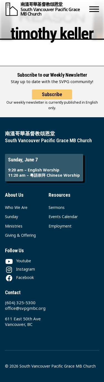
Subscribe (52, 94)
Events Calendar (63, 216)
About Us (14, 195)
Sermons (57, 207)
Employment (60, 226)
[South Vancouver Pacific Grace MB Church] (46, 9)
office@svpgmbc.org (25, 308)
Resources (59, 195)
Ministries (13, 226)
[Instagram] (20, 269)
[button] (94, 9)
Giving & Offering (20, 235)
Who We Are (16, 207)
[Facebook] (19, 277)
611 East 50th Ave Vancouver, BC (23, 321)
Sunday (11, 216)
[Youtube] (18, 260)
